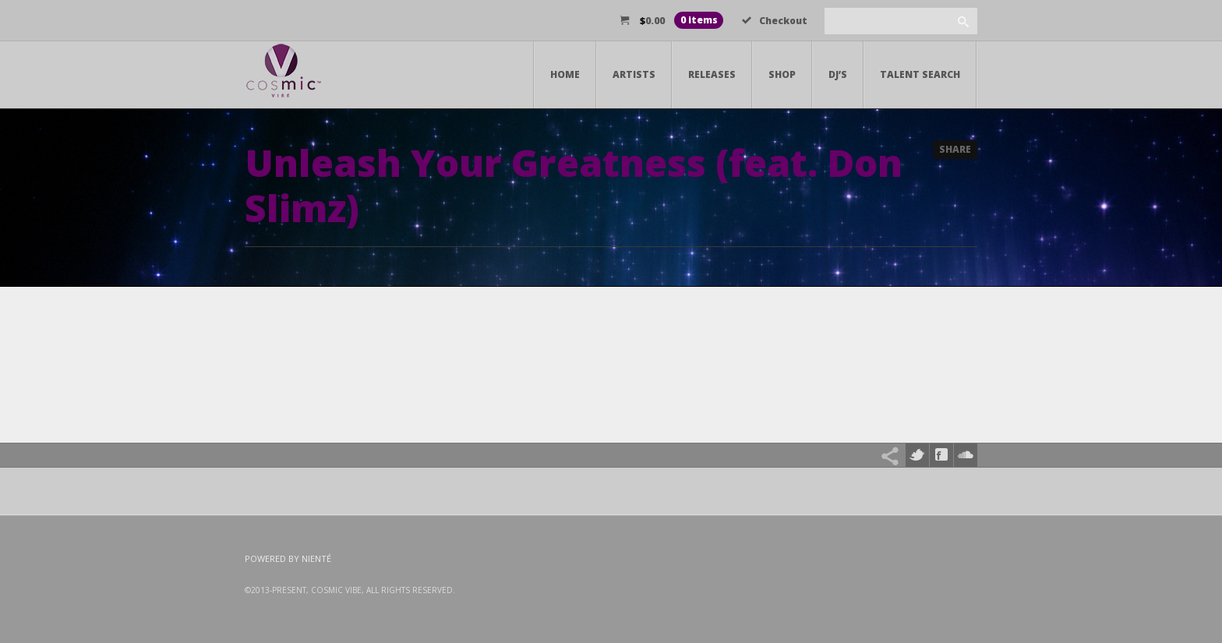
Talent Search (920, 74)
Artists (634, 74)
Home (565, 74)
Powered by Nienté (288, 558)
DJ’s (837, 74)
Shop (782, 74)
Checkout (774, 20)
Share (955, 149)
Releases (712, 74)
